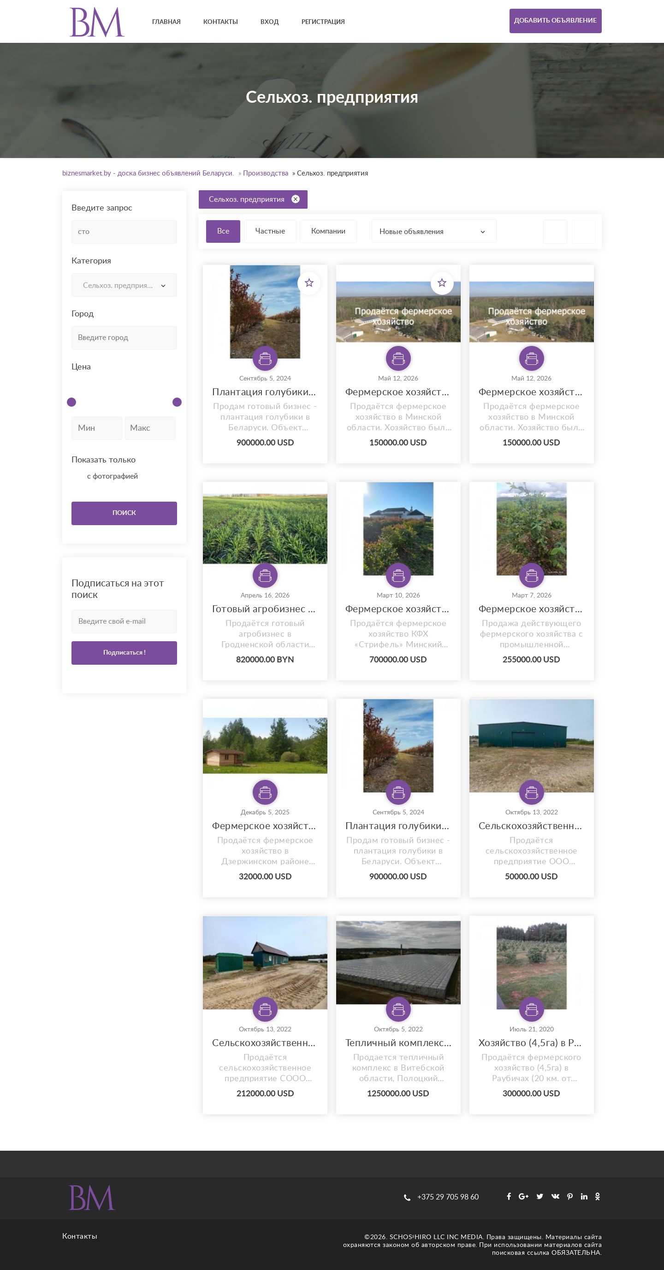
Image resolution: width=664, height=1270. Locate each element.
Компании (328, 231)
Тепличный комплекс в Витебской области (398, 1043)
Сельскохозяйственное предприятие (265, 1043)
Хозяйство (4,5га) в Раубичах (532, 1043)
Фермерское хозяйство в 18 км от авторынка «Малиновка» (265, 826)
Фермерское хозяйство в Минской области (398, 392)
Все (223, 231)
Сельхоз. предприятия (254, 199)
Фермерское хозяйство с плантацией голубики (532, 609)
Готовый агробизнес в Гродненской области (265, 609)
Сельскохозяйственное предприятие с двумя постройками (532, 826)
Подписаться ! (124, 653)
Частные (270, 231)
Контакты (79, 1236)
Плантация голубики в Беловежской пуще (265, 392)
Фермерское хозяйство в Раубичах (398, 609)
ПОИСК (124, 513)
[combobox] (124, 285)
